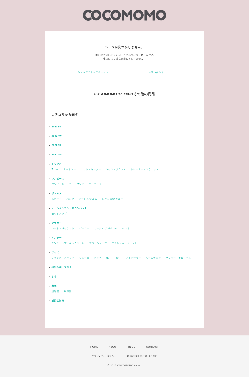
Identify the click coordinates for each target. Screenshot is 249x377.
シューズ (84, 258)
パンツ (70, 199)
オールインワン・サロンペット (69, 208)
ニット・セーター (91, 169)
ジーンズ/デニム (88, 199)
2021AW (57, 154)
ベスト (126, 228)
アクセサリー (133, 258)
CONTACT (152, 347)
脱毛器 (55, 291)
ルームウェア (153, 258)
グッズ (55, 252)
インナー (57, 237)
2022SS (56, 145)
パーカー (84, 228)
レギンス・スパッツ (63, 258)
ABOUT (113, 347)
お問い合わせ (156, 72)
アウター (57, 223)
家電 (54, 286)
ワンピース (58, 178)
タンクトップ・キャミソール (68, 243)
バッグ (98, 258)
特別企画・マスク (62, 267)
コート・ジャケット (63, 228)
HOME (94, 347)
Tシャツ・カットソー (64, 169)
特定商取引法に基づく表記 (142, 356)
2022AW (57, 136)
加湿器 (68, 291)
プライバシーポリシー (104, 356)
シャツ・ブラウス (116, 169)
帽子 (118, 258)
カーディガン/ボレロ (105, 228)
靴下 (108, 258)
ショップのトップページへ (93, 72)
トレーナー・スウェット (145, 169)
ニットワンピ (76, 184)
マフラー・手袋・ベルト (180, 258)
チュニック (95, 184)
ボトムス (57, 193)
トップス (57, 164)
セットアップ (59, 213)
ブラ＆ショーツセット (124, 243)
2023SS (56, 126)
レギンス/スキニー (112, 199)
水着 (54, 276)
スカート (57, 199)
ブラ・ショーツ (98, 243)
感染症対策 (58, 300)
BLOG (132, 347)
